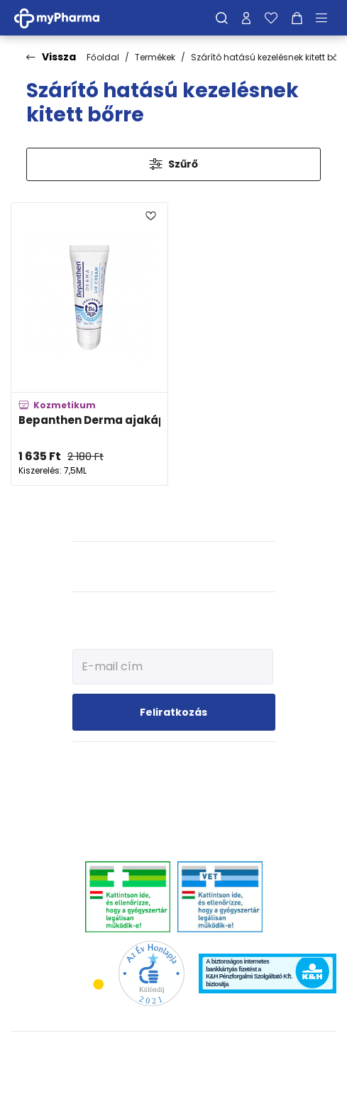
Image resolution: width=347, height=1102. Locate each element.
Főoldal (103, 57)
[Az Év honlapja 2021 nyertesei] (151, 973)
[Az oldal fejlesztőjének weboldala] (173, 1080)
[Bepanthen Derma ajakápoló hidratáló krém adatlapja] (89, 344)
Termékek (155, 57)
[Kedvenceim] (271, 18)
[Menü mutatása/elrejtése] (326, 17)
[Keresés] (221, 18)
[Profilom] (246, 18)
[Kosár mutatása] (297, 18)
